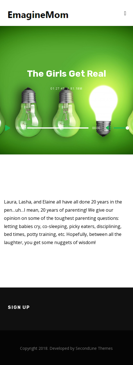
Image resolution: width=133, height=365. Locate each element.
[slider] (58, 128)
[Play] (7, 128)
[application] (66, 127)
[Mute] (109, 128)
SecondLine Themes (94, 348)
